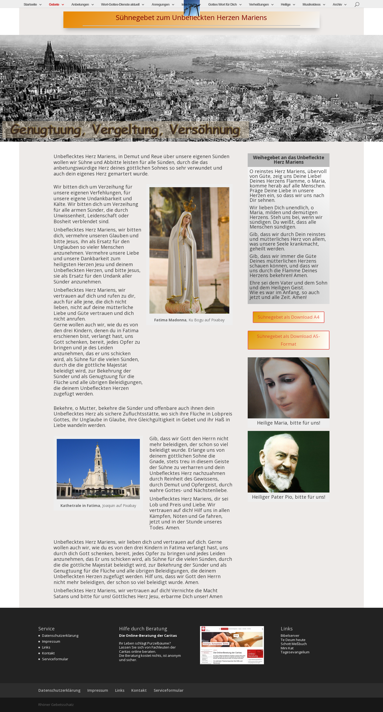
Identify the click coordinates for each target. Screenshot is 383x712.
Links (46, 647)
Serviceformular (55, 659)
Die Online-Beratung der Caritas (148, 635)
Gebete (54, 4)
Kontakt (48, 653)
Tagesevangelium (295, 652)
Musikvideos (311, 4)
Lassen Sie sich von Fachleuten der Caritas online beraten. (147, 649)
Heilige (286, 4)
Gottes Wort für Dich (222, 4)
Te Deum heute (293, 639)
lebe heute (189, 4)
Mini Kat (287, 648)
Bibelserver (290, 635)
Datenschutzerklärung (60, 635)
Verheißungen (259, 4)
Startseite (30, 4)
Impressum (51, 641)
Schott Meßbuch (294, 643)
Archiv (337, 4)
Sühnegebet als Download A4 (288, 317)
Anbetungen (80, 4)
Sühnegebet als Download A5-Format (288, 340)
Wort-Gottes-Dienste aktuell (120, 4)
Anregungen (160, 4)
